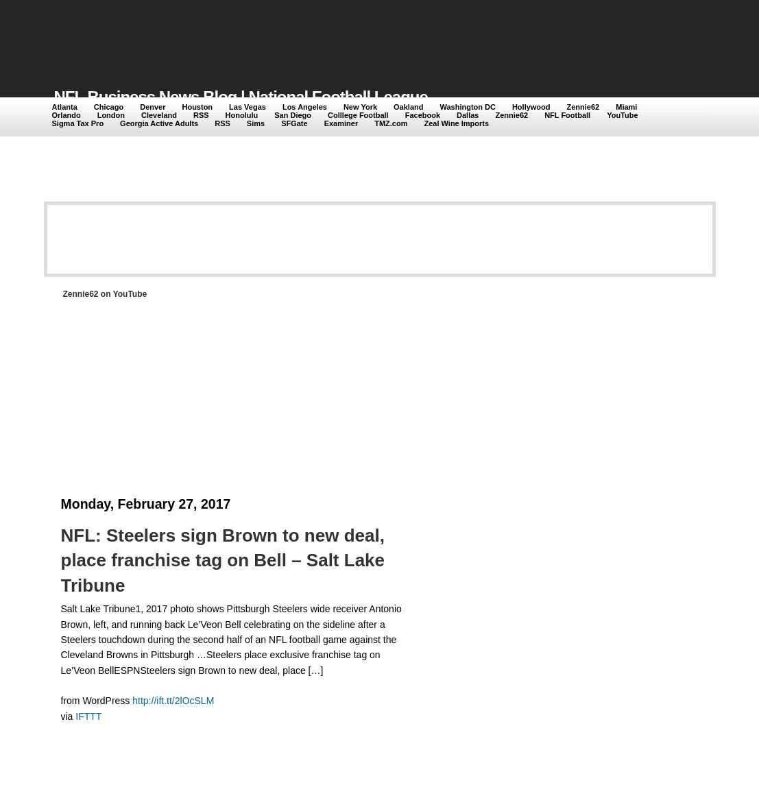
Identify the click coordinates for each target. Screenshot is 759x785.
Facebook (422, 115)
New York (360, 107)
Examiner (341, 123)
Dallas (468, 115)
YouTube (622, 115)
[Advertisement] (303, 36)
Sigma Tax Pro (78, 123)
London (111, 115)
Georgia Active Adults (159, 123)
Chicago (108, 107)
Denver (152, 107)
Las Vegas (247, 107)
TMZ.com (390, 123)
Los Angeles (304, 107)
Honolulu (242, 115)
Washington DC (467, 107)
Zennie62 (583, 107)
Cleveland (159, 115)
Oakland (408, 107)
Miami (626, 107)
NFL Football (567, 115)
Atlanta (64, 107)
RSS (201, 115)
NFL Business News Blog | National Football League (241, 97)
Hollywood (531, 107)
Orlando (66, 115)
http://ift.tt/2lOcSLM (173, 700)
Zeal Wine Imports (456, 123)
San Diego (292, 115)
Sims (256, 123)
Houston (197, 107)
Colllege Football (358, 115)
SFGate (294, 123)
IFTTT (88, 716)
